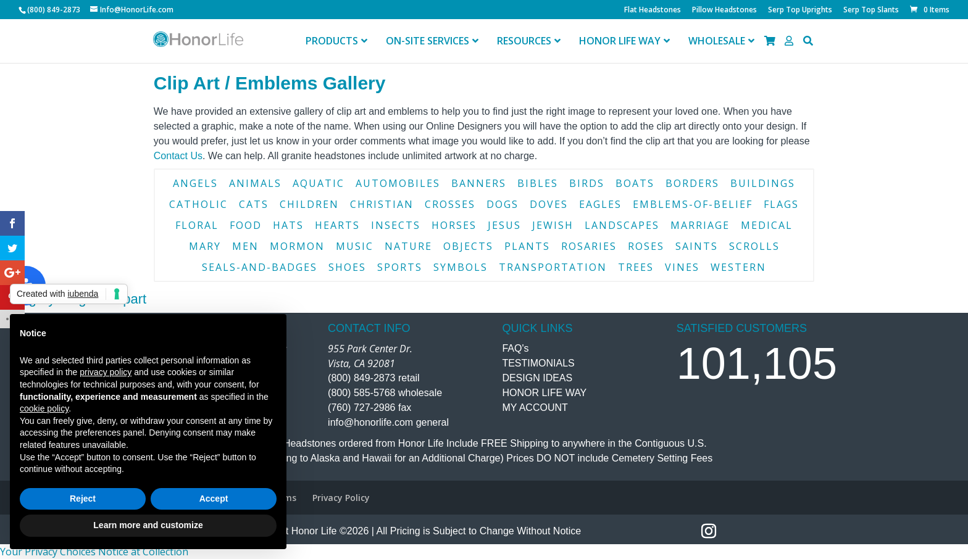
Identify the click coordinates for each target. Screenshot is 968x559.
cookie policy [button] (44, 408)
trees (636, 267)
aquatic (318, 183)
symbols (460, 267)
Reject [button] (83, 498)
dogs (502, 204)
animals (255, 183)
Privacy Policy (341, 497)
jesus (504, 225)
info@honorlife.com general (388, 422)
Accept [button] (213, 498)
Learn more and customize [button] (147, 525)
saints (696, 246)
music (354, 246)
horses (454, 225)
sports (399, 267)
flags (781, 204)
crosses (450, 204)
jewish (553, 225)
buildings (762, 183)
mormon (297, 246)
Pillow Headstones (724, 10)
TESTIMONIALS (538, 363)
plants (527, 246)
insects (395, 225)
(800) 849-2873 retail (374, 378)
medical (767, 225)
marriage (700, 225)
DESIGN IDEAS (537, 378)
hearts (337, 225)
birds (586, 183)
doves (549, 204)
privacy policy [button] (105, 372)
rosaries (589, 246)
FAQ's (515, 348)
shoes (347, 267)
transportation (553, 267)
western (738, 267)
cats (254, 204)
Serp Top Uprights (800, 10)
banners (478, 183)
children (309, 204)
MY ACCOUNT (534, 407)
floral (197, 225)
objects (468, 246)
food (246, 225)
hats (288, 225)
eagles (600, 204)
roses (646, 246)
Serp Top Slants (871, 10)
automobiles (398, 183)
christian (382, 204)
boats (634, 183)
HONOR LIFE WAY (544, 392)
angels (195, 183)
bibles (537, 183)
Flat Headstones (652, 10)
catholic (198, 204)
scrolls (754, 246)
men (245, 246)
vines (682, 267)
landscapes (622, 225)
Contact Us (178, 156)
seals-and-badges (259, 267)
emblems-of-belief (693, 204)
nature (408, 246)
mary (205, 246)
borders (692, 183)
